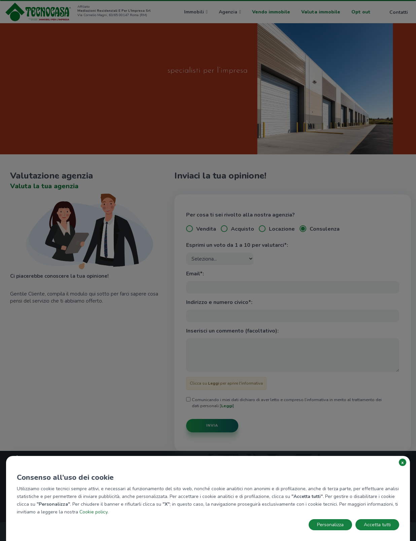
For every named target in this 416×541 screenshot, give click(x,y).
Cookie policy (93, 512)
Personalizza (330, 524)
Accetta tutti (377, 524)
